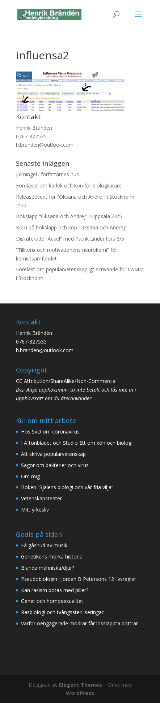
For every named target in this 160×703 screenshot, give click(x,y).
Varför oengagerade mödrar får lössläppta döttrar (79, 623)
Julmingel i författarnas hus (47, 174)
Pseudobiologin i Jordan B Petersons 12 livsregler (78, 578)
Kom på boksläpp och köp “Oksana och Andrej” (71, 227)
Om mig (30, 476)
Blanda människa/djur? (47, 567)
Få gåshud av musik (44, 545)
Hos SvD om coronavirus (50, 431)
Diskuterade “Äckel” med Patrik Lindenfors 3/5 (70, 238)
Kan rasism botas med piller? (54, 590)
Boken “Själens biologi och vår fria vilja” (67, 487)
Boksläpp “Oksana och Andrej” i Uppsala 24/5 (69, 216)
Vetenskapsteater (41, 498)
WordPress (80, 693)
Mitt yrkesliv (35, 509)
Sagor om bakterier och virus (55, 465)
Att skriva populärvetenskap (53, 453)
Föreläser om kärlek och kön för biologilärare (69, 185)
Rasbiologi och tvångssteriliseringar (62, 612)
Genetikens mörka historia (52, 556)
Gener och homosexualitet (52, 601)
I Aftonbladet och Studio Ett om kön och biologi (76, 442)
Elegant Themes (80, 684)
